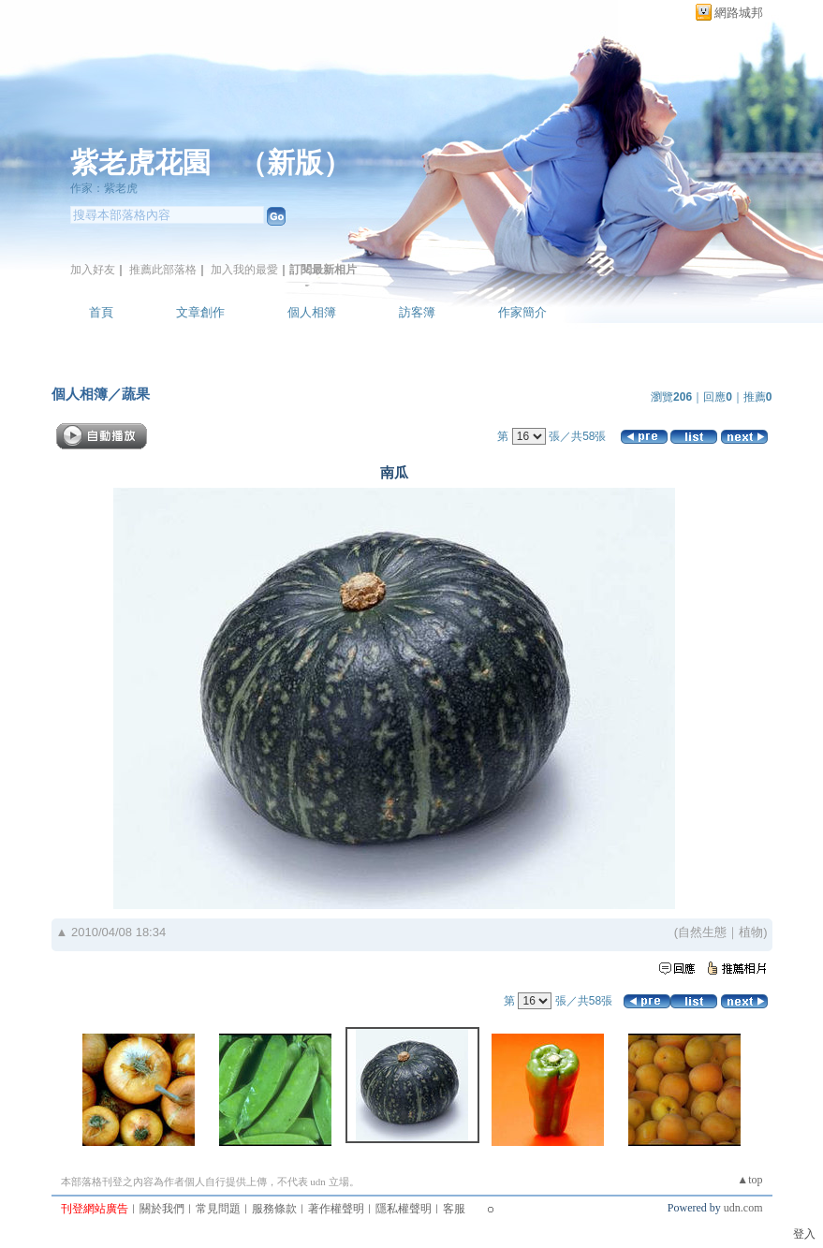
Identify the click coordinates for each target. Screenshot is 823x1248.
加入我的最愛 (244, 269)
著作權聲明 (336, 1208)
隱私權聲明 (403, 1208)
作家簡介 (522, 312)
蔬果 (136, 394)
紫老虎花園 (140, 162)
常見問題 (218, 1208)
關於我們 (162, 1208)
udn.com (743, 1207)
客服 (454, 1208)
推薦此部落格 (163, 269)
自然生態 (702, 932)
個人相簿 (311, 312)
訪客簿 (417, 312)
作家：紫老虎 (104, 188)
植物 (751, 932)
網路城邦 (738, 13)
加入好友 (92, 269)
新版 (295, 162)
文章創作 (200, 312)
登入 (804, 1234)
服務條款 (274, 1208)
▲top (749, 1179)
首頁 (101, 312)
